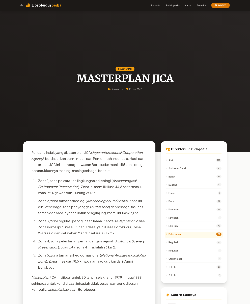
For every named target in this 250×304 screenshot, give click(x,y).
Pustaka (201, 5)
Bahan (170, 176)
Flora (170, 201)
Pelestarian (173, 234)
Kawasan (172, 209)
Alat (169, 160)
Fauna (170, 192)
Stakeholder (174, 258)
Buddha (171, 184)
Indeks (220, 5)
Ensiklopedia (173, 5)
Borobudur (47, 5)
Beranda (155, 5)
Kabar (188, 5)
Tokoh (171, 266)
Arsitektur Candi (176, 168)
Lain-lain (172, 225)
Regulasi (172, 242)
